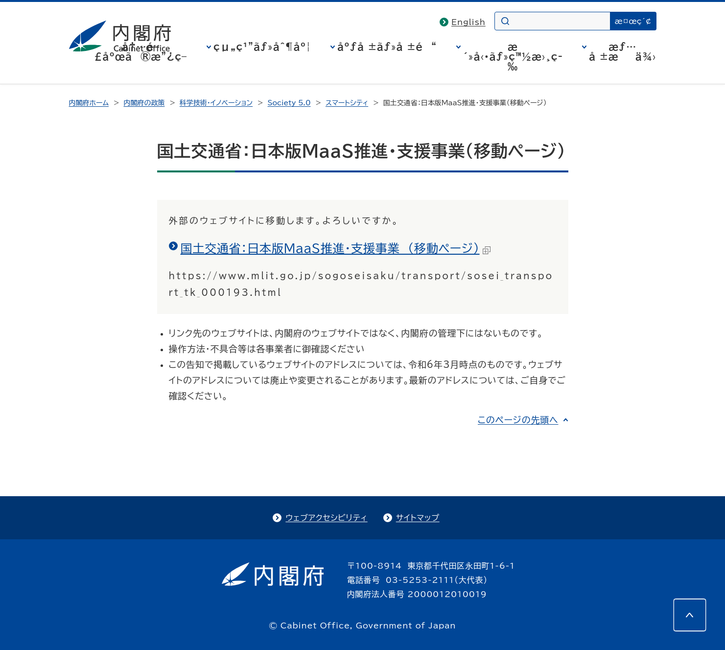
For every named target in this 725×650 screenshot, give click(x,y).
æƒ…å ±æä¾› (622, 51)
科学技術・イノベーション (216, 102)
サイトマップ (418, 518)
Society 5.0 (289, 102)
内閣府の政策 (143, 102)
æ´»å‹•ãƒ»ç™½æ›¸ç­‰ (512, 56)
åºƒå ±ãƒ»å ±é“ (387, 46)
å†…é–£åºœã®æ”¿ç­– (140, 51)
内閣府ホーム (89, 102)
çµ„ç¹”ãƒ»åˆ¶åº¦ (262, 46)
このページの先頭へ (518, 419)
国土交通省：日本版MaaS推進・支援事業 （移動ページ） (336, 248)
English (468, 22)
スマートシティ (347, 102)
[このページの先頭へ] (689, 614)
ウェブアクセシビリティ (326, 518)
